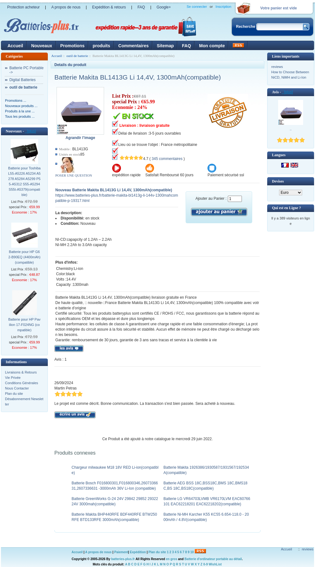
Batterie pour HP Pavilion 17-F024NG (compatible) (24, 324)
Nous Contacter (17, 388)
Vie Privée (13, 377)
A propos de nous (65, 7)
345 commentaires (167, 159)
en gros (171, 559)
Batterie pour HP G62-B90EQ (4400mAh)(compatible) (24, 257)
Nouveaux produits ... (21, 106)
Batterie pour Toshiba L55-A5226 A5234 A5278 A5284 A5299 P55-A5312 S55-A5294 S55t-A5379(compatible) (24, 181)
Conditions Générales (21, 383)
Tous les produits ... (20, 116)
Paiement (121, 552)
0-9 (205, 564)
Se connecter (197, 6)
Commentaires (133, 45)
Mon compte (212, 45)
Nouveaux (41, 45)
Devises (278, 181)
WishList (215, 564)
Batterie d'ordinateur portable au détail (213, 559)
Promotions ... (15, 100)
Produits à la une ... (20, 111)
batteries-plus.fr (123, 559)
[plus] (30, 131)
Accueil (15, 45)
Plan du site (14, 393)
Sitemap (165, 45)
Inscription (223, 6)
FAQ (141, 7)
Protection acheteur (23, 7)
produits (101, 45)
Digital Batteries (22, 80)
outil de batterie (77, 56)
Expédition (138, 552)
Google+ (164, 7)
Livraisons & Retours (21, 372)
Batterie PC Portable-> (26, 70)
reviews (277, 67)
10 (192, 552)
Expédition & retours (109, 7)
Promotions (72, 45)
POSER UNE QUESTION (73, 175)
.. (291, 129)
